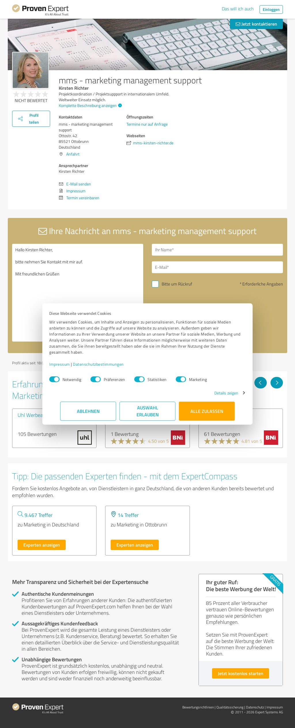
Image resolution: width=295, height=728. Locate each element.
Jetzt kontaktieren (256, 23)
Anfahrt (73, 154)
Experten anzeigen (41, 544)
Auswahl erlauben (148, 411)
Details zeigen (215, 393)
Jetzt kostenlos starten (240, 673)
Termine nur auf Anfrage (147, 124)
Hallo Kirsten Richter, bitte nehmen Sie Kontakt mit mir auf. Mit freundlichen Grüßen (77, 293)
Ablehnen (88, 411)
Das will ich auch (238, 8)
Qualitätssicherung (229, 707)
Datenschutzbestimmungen (109, 364)
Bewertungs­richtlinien (198, 707)
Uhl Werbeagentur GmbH (45, 414)
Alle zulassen (206, 411)
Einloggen (271, 9)
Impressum (70, 364)
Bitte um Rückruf (177, 284)
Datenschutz (255, 707)
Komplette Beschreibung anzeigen (89, 105)
